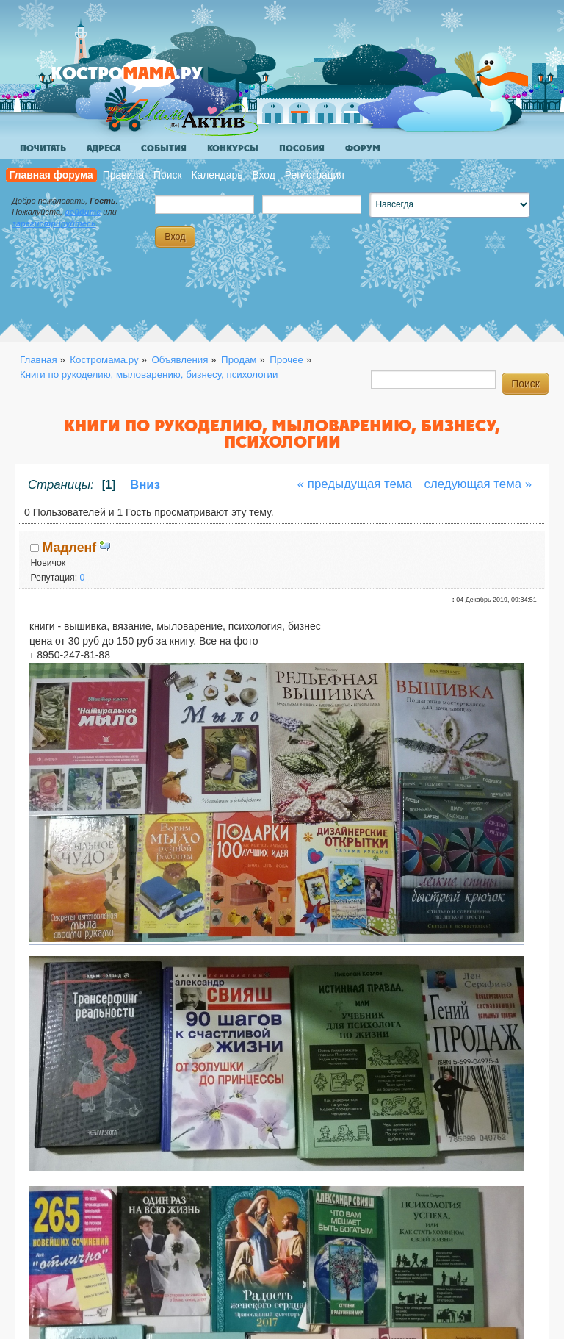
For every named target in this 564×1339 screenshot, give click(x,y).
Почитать (43, 148)
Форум (362, 148)
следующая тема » (478, 484)
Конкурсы (232, 148)
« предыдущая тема (354, 484)
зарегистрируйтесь (53, 223)
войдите (83, 211)
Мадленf (70, 547)
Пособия (302, 148)
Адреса (103, 148)
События (164, 148)
